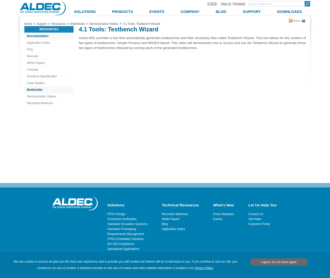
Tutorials (32, 69)
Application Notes (38, 43)
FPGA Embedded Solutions (125, 239)
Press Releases (223, 214)
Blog (165, 224)
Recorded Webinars (40, 103)
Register (240, 3)
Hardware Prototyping (121, 229)
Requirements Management (125, 234)
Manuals (32, 56)
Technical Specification (42, 76)
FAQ (30, 49)
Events (217, 219)
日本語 (212, 3)
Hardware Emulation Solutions (127, 224)
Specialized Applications (123, 249)
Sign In (226, 3)
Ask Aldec (254, 219)
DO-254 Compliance (120, 244)
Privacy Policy (204, 268)
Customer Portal (259, 224)
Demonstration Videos (41, 96)
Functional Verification (121, 219)
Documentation (37, 36)
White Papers (36, 63)
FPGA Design (116, 214)
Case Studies (35, 83)
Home (28, 24)
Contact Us (255, 214)
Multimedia (34, 90)
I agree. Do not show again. (279, 262)
